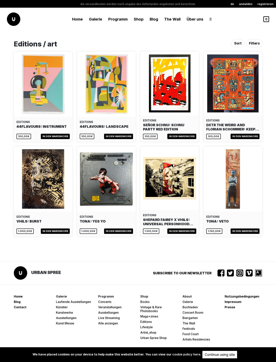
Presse (230, 307)
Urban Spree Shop (153, 338)
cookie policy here (186, 354)
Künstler (62, 307)
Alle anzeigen (108, 323)
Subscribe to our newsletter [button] (182, 273)
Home (77, 19)
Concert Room (192, 312)
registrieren (265, 4)
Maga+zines (149, 316)
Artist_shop (148, 332)
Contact (20, 307)
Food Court (190, 334)
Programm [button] (118, 19)
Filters (254, 43)
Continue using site (220, 355)
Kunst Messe (65, 323)
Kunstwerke (64, 312)
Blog (154, 19)
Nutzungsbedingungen (242, 296)
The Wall (172, 19)
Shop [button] (139, 19)
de (232, 4)
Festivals (188, 329)
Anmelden (245, 4)
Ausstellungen (66, 318)
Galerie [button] (95, 19)
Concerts (104, 302)
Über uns (195, 19)
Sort (238, 43)
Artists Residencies (196, 339)
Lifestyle (146, 327)
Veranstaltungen (110, 307)
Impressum (233, 302)
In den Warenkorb (55, 136)
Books (145, 302)
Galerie (187, 302)
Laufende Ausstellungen (73, 302)
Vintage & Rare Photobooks (151, 309)
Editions (146, 322)
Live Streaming (109, 318)
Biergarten (190, 318)
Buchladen (190, 307)
